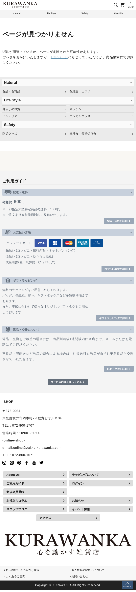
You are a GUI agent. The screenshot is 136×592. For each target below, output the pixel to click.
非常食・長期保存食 (83, 133)
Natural (10, 82)
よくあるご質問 (15, 578)
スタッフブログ (16, 511)
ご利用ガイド (15, 485)
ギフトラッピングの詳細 (110, 319)
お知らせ (78, 502)
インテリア (9, 116)
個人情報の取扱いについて (88, 572)
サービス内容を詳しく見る (66, 383)
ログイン (78, 485)
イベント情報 (81, 511)
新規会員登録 (15, 494)
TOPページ (59, 57)
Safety (84, 13)
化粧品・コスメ (80, 91)
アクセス (45, 519)
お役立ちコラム (16, 502)
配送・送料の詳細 (115, 221)
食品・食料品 (11, 91)
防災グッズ (9, 133)
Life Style (51, 13)
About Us (13, 476)
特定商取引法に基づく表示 (22, 572)
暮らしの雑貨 (11, 109)
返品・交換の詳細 (115, 370)
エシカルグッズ (80, 116)
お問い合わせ (79, 578)
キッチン (75, 109)
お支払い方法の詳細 (113, 269)
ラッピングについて (85, 476)
